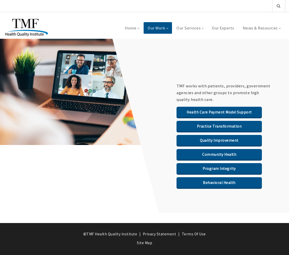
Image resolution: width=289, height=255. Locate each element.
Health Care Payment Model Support (219, 112)
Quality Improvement (219, 140)
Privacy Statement (159, 233)
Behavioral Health (219, 182)
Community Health (219, 154)
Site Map (144, 242)
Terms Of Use (194, 233)
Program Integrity (219, 168)
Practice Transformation (219, 126)
